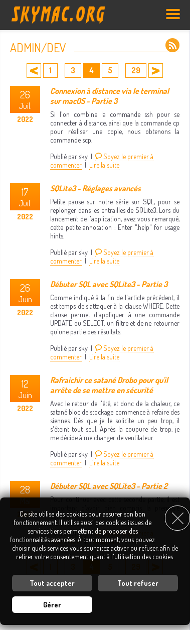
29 (135, 70)
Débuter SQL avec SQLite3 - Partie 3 (108, 284)
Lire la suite (104, 165)
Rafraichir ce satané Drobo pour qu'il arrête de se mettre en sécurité (109, 385)
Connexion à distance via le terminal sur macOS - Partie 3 (109, 96)
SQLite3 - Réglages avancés (95, 188)
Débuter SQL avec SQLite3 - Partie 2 (108, 486)
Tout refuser (137, 583)
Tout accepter (52, 583)
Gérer (52, 604)
